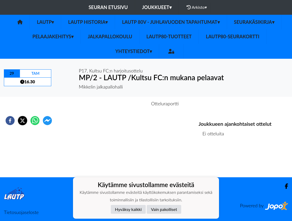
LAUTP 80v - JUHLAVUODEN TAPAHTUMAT (171, 22)
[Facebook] (284, 186)
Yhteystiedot (133, 51)
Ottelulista (215, 159)
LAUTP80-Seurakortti (232, 36)
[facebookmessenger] (47, 120)
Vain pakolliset (164, 209)
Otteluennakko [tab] (128, 103)
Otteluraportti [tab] (165, 103)
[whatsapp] (35, 120)
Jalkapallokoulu (110, 36)
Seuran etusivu (108, 7)
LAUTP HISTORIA (88, 22)
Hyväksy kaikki (128, 209)
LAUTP (45, 22)
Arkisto (197, 7)
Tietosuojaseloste (21, 212)
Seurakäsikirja (254, 22)
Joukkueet (157, 7)
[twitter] (22, 120)
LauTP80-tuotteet (169, 36)
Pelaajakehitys (53, 36)
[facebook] (10, 120)
